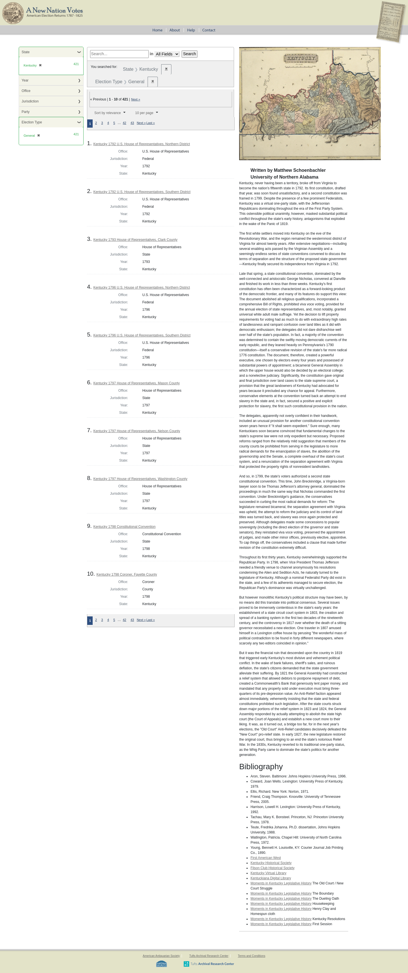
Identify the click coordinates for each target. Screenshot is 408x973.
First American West (265, 858)
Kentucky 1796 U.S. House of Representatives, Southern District (141, 335)
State (25, 52)
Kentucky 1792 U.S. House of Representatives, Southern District (141, 192)
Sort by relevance (107, 113)
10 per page (144, 113)
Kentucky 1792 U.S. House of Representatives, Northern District (141, 144)
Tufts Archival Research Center (208, 955)
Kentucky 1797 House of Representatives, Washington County (140, 479)
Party (25, 112)
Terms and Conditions (251, 955)
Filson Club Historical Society (272, 868)
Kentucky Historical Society (271, 863)
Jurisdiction (30, 101)
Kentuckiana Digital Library (270, 878)
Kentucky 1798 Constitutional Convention (124, 527)
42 (124, 123)
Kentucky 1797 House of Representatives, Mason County (136, 383)
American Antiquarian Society (161, 955)
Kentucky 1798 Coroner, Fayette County (127, 574)
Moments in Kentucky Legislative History (280, 883)
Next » (135, 99)
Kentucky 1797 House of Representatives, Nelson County (136, 431)
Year (25, 80)
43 (132, 123)
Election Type (32, 122)
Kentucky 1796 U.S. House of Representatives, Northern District (141, 288)
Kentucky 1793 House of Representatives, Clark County (135, 240)
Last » (150, 123)
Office (26, 91)
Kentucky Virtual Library (268, 873)
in (152, 54)
